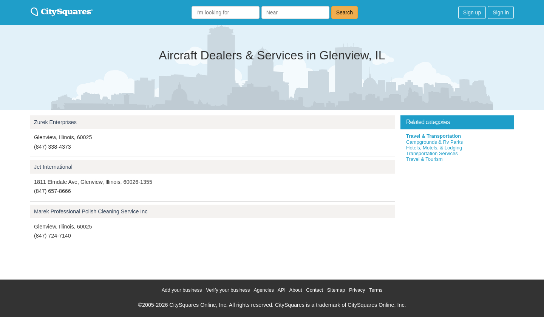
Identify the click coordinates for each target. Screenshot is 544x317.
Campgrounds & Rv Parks (434, 142)
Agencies (263, 290)
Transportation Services (432, 153)
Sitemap (336, 290)
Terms (375, 290)
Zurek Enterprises (55, 122)
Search (344, 12)
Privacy (357, 290)
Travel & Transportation (433, 136)
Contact (314, 290)
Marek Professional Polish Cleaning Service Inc (90, 211)
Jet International (53, 167)
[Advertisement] (457, 219)
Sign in (501, 12)
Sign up (472, 12)
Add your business (182, 290)
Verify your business (228, 290)
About (295, 290)
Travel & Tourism (424, 159)
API (282, 290)
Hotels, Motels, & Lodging (434, 148)
